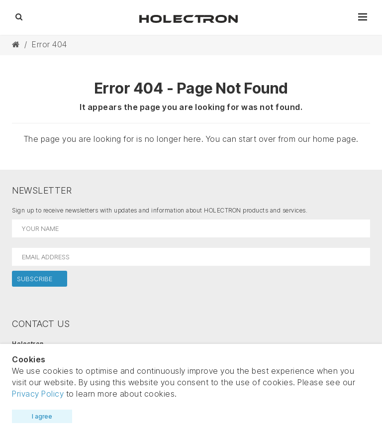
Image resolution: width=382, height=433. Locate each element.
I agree (42, 416)
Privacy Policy (38, 394)
